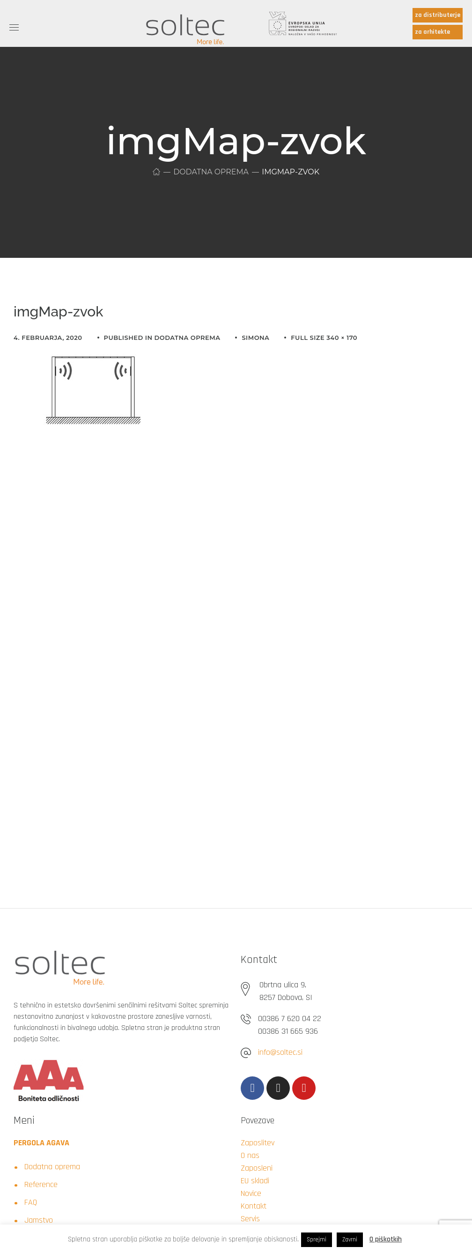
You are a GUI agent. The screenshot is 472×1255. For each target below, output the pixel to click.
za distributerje (437, 15)
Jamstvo (38, 1220)
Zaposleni (257, 1168)
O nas (250, 1155)
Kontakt (253, 1206)
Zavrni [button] (349, 1239)
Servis (250, 1218)
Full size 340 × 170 (324, 337)
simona (255, 337)
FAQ (30, 1202)
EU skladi (255, 1180)
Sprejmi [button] (316, 1239)
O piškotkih (385, 1239)
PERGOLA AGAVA (41, 1142)
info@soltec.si (280, 1052)
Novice (251, 1193)
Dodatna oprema (211, 171)
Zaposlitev (257, 1142)
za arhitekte (432, 32)
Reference (41, 1184)
